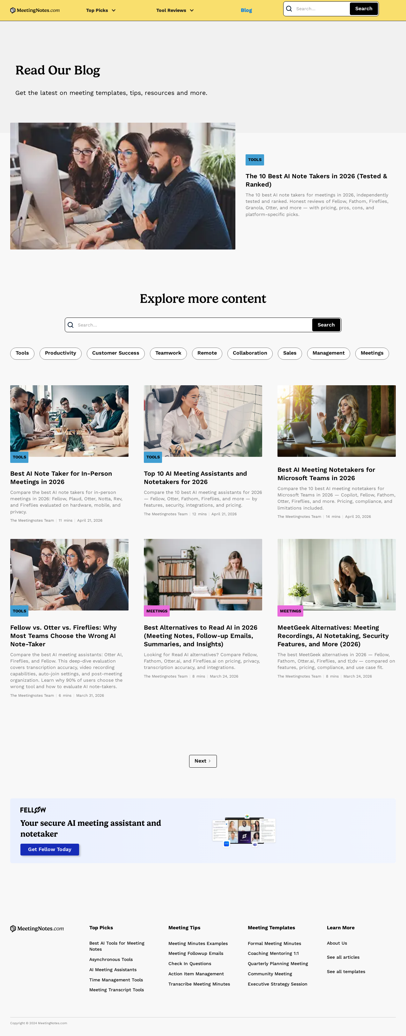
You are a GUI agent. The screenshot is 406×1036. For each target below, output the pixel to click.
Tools (22, 353)
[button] (104, 10)
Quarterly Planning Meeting (278, 963)
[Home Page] (37, 928)
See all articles (343, 957)
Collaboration (250, 353)
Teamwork (168, 353)
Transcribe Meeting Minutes (199, 983)
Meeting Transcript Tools (116, 989)
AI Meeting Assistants (113, 969)
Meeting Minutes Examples (198, 943)
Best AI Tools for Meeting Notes (116, 946)
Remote (207, 353)
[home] (35, 10)
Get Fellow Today (49, 849)
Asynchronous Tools (111, 959)
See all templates (346, 971)
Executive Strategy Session (277, 983)
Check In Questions (189, 963)
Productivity (60, 353)
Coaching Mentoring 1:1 (273, 953)
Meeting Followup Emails (195, 953)
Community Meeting (270, 973)
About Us (337, 943)
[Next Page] (203, 761)
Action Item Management (196, 973)
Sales (290, 353)
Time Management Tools (116, 979)
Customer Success (115, 353)
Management (329, 353)
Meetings (372, 353)
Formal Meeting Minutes (274, 943)
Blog (246, 10)
